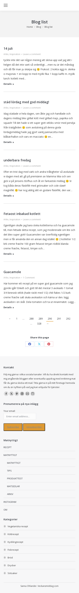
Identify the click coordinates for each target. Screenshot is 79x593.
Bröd (10, 557)
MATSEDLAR (13, 486)
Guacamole (12, 272)
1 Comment (29, 277)
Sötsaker (12, 573)
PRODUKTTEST (15, 478)
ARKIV (10, 494)
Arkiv (6, 54)
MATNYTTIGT (10, 455)
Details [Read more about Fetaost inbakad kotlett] (8, 254)
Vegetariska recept (18, 526)
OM (5, 509)
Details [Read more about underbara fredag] (8, 195)
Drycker (12, 565)
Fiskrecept (13, 549)
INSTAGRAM (10, 501)
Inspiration (15, 54)
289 (41, 318)
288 (31, 318)
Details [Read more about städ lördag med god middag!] (8, 142)
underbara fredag (17, 160)
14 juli (8, 48)
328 (39, 323)
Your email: (9, 410)
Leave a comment (32, 54)
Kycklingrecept (15, 542)
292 (68, 318)
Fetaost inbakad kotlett (22, 214)
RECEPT (7, 447)
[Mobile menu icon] (6, 5)
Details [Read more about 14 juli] (8, 84)
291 (59, 318)
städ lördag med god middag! (26, 102)
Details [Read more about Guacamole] (8, 307)
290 (50, 318)
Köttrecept (13, 534)
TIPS (9, 470)
